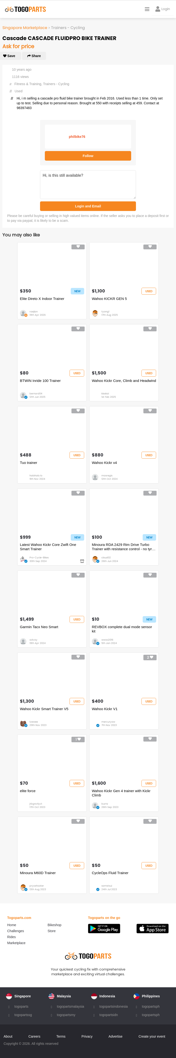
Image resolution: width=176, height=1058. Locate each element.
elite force (27, 791)
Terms (60, 1036)
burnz (104, 804)
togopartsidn (109, 1015)
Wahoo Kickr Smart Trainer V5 (44, 709)
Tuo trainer (28, 463)
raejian (33, 311)
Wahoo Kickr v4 (104, 463)
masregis (106, 475)
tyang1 (105, 311)
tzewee (33, 722)
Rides (11, 937)
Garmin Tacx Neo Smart (39, 627)
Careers (34, 1036)
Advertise (116, 1036)
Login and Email (88, 206)
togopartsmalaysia (70, 1006)
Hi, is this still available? (88, 184)
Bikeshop (55, 925)
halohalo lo (35, 475)
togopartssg (23, 1015)
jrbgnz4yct (35, 804)
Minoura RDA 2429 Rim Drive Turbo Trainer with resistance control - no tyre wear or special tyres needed (123, 547)
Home (11, 925)
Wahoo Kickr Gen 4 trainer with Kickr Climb (121, 793)
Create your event (152, 1036)
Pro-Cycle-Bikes (39, 557)
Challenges (15, 931)
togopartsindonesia (114, 1006)
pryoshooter (36, 886)
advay (33, 640)
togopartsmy (66, 1015)
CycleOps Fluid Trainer (110, 873)
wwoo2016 (107, 640)
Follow (88, 156)
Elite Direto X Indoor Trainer (42, 299)
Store (52, 931)
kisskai (105, 393)
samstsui (106, 886)
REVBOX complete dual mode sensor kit (122, 629)
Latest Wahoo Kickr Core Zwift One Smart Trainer (48, 547)
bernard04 (35, 393)
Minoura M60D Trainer (38, 873)
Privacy (87, 1036)
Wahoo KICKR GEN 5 (109, 299)
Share (34, 56)
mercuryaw (108, 722)
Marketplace (16, 943)
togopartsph (151, 1006)
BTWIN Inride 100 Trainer (40, 381)
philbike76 (77, 137)
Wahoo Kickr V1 (104, 709)
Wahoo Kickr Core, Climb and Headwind (124, 381)
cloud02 (106, 557)
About (8, 1036)
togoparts (21, 1006)
